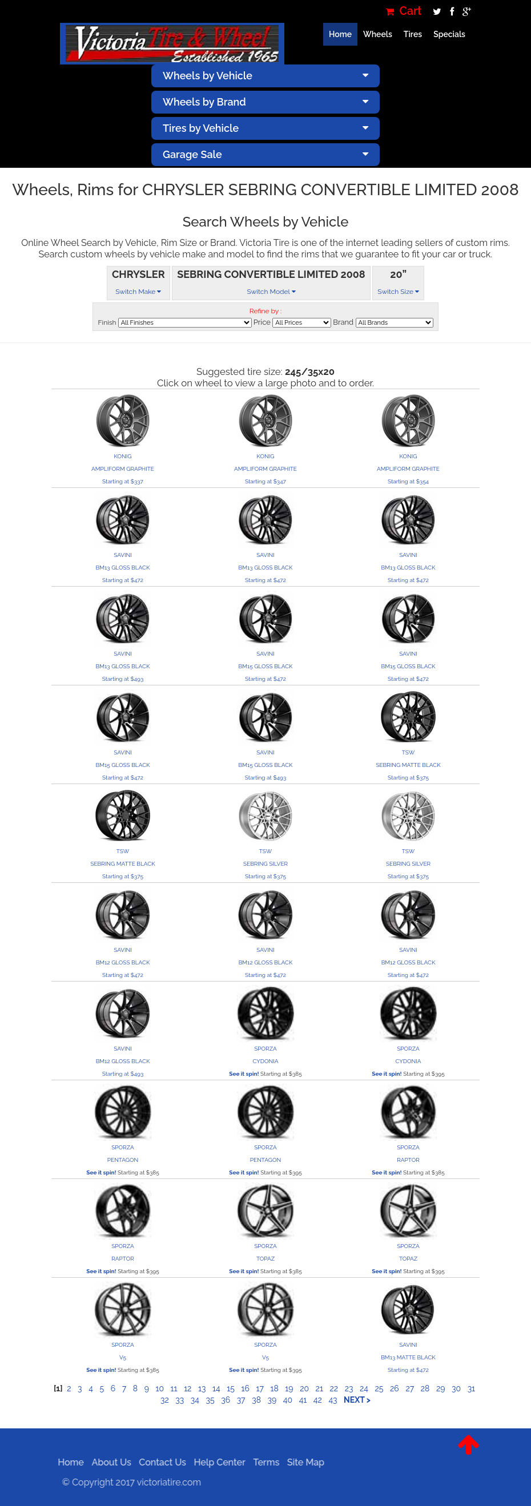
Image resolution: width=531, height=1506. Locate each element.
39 (272, 1399)
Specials (449, 34)
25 (379, 1388)
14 (216, 1388)
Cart (403, 11)
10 (159, 1388)
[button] (468, 1453)
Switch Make (138, 292)
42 (317, 1399)
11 (174, 1388)
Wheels (377, 34)
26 (394, 1388)
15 (231, 1388)
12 (187, 1388)
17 (259, 1388)
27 (409, 1388)
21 (319, 1388)
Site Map (302, 1462)
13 (202, 1388)
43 (332, 1399)
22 (333, 1388)
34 (195, 1399)
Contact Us (159, 1462)
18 (274, 1388)
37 (241, 1399)
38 (256, 1399)
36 (225, 1399)
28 (425, 1388)
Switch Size (398, 292)
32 (164, 1399)
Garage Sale (265, 154)
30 (456, 1388)
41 (303, 1399)
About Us (107, 1462)
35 (210, 1399)
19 (289, 1388)
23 (349, 1388)
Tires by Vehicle (265, 128)
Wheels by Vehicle (265, 76)
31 (471, 1388)
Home (340, 34)
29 (440, 1388)
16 (245, 1388)
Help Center (216, 1462)
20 (304, 1388)
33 (179, 1399)
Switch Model (271, 292)
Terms (263, 1462)
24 (364, 1388)
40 (287, 1399)
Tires (413, 34)
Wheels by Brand (265, 102)
